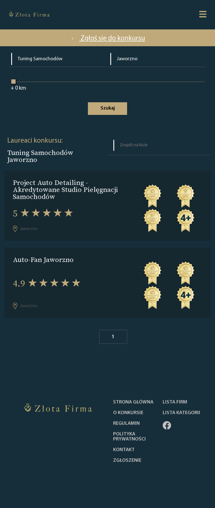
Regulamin (126, 423)
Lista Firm (175, 402)
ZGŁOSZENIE (127, 460)
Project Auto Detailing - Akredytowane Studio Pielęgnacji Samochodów (65, 189)
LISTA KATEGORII (181, 413)
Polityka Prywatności (129, 437)
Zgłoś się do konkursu (107, 38)
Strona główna (133, 402)
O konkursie (128, 413)
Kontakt (124, 450)
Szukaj (108, 108)
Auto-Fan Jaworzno (43, 259)
